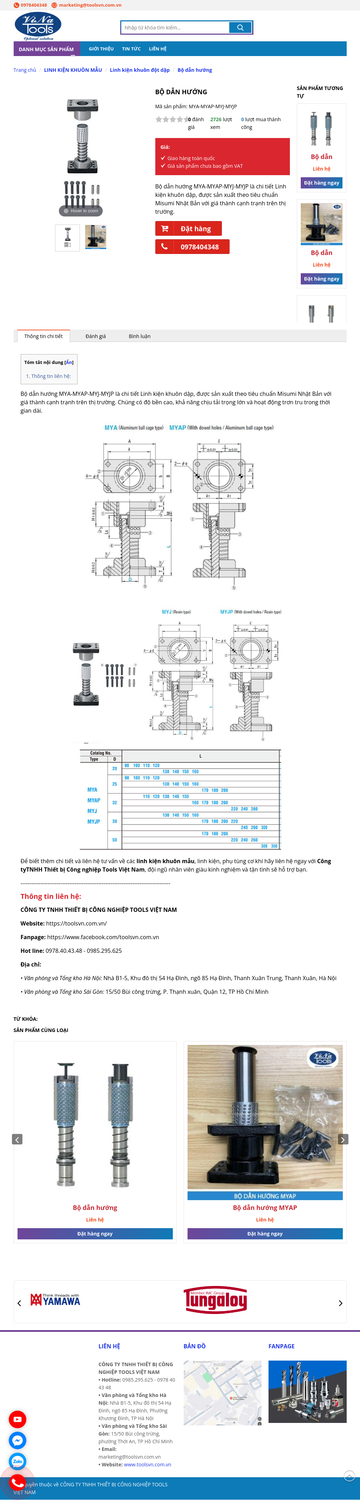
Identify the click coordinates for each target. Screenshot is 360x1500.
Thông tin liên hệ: (51, 376)
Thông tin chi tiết (44, 336)
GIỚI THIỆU (101, 49)
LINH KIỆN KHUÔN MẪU (73, 70)
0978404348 (30, 5)
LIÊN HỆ (158, 49)
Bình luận (140, 336)
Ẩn (69, 362)
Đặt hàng (183, 229)
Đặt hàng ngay (321, 183)
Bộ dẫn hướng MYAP (321, 253)
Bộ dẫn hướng (194, 70)
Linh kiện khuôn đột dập (140, 70)
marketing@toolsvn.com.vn (86, 5)
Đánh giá (96, 336)
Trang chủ (25, 70)
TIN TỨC (131, 49)
